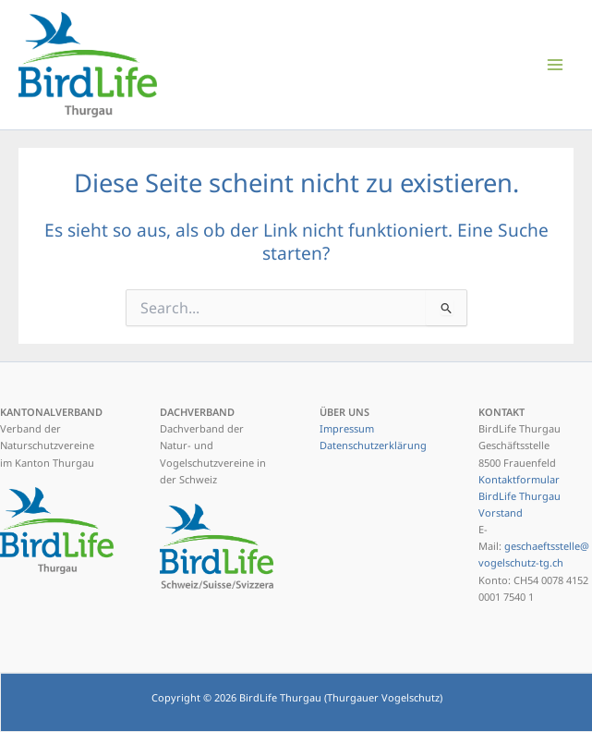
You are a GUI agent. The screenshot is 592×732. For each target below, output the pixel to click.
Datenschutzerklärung (373, 445)
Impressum (347, 428)
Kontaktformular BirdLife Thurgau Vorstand (519, 495)
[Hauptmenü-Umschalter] (556, 64)
